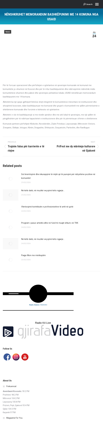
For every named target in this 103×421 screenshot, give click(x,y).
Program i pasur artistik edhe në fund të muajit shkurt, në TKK (49, 223)
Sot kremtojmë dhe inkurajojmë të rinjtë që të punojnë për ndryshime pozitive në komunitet (58, 176)
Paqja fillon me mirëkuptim (33, 255)
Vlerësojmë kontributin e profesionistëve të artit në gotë (47, 206)
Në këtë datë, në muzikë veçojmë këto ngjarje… (43, 190)
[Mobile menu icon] (97, 4)
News (8, 32)
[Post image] (10, 178)
